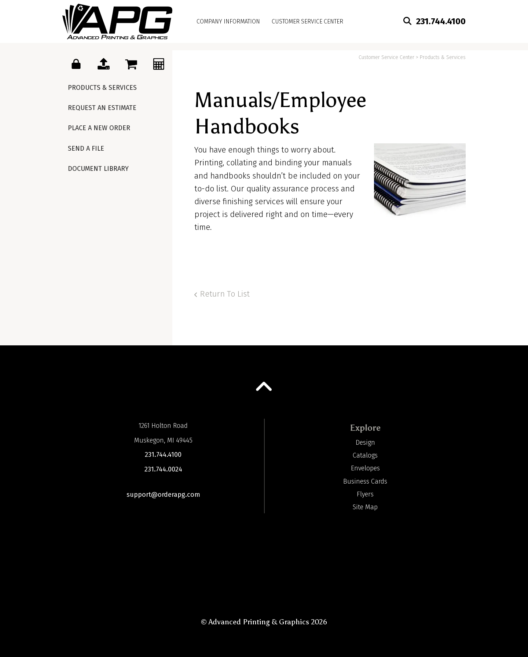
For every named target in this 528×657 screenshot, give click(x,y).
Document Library (98, 169)
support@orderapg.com (163, 495)
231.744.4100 (441, 21)
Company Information (228, 21)
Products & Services (102, 88)
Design (365, 442)
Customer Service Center (307, 21)
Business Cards (365, 481)
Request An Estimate (102, 108)
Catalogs (365, 455)
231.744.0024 (163, 469)
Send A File (86, 148)
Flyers (365, 494)
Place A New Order (99, 128)
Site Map (365, 507)
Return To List (225, 294)
